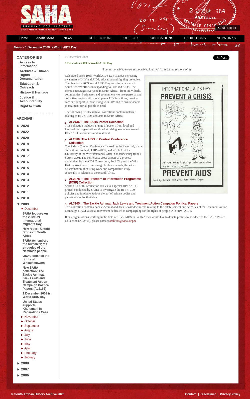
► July (25, 335)
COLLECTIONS (101, 38)
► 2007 (23, 369)
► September (30, 326)
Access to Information (29, 64)
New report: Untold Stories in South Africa (36, 232)
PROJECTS (130, 38)
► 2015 (23, 168)
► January (28, 357)
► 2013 (23, 180)
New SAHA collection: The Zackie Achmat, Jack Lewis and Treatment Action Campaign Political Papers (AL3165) (36, 278)
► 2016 (23, 162)
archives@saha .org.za (123, 221)
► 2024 (23, 126)
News (68, 38)
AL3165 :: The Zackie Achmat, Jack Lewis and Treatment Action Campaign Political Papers (133, 203)
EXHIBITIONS (195, 38)
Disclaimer (208, 394)
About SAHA (45, 38)
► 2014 (23, 174)
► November (30, 317)
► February (29, 353)
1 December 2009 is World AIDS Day (37, 295)
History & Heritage (34, 92)
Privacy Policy (230, 394)
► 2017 (23, 156)
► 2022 (23, 132)
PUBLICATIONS (161, 38)
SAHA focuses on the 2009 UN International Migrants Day (35, 219)
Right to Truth (30, 106)
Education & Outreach (29, 85)
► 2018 (23, 150)
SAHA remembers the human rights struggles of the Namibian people (35, 246)
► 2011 (23, 192)
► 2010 (23, 198)
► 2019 (23, 144)
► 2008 (23, 363)
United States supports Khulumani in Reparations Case (35, 307)
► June (26, 339)
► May (25, 344)
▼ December (30, 209)
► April (26, 348)
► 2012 (23, 186)
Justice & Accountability (31, 99)
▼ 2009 (23, 204)
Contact (190, 394)
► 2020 (23, 138)
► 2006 (23, 375)
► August (27, 330)
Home (24, 38)
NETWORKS (226, 38)
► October (28, 321)
